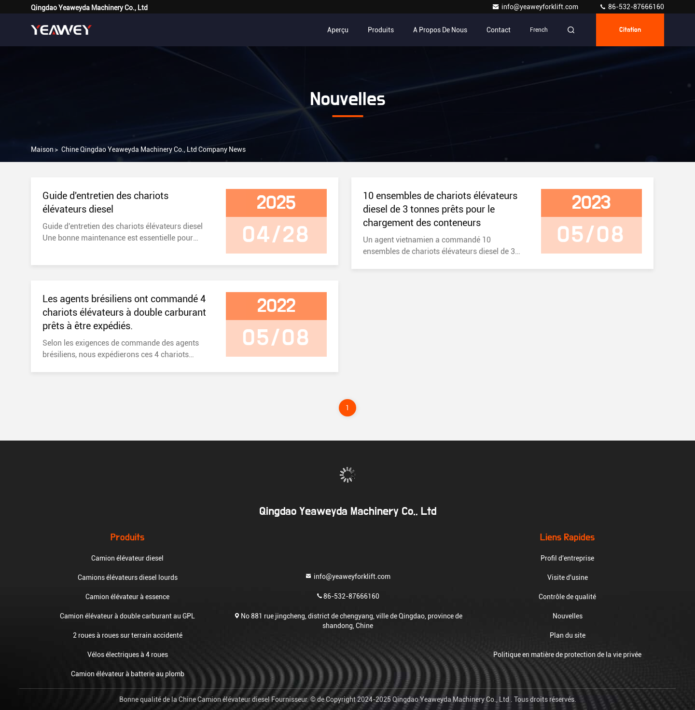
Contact (498, 30)
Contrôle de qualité (567, 597)
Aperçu (337, 30)
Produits (381, 30)
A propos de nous (440, 30)
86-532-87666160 (631, 7)
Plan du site (567, 635)
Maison (42, 149)
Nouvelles (568, 616)
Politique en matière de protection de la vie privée (567, 654)
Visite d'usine (567, 577)
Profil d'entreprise (567, 558)
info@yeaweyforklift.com (536, 7)
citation (630, 30)
